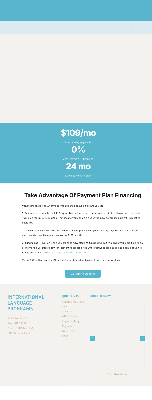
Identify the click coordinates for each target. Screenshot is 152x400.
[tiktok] (78, 392)
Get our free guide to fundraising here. (66, 252)
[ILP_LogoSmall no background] (15, 25)
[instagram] (73, 392)
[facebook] (69, 392)
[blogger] (82, 392)
